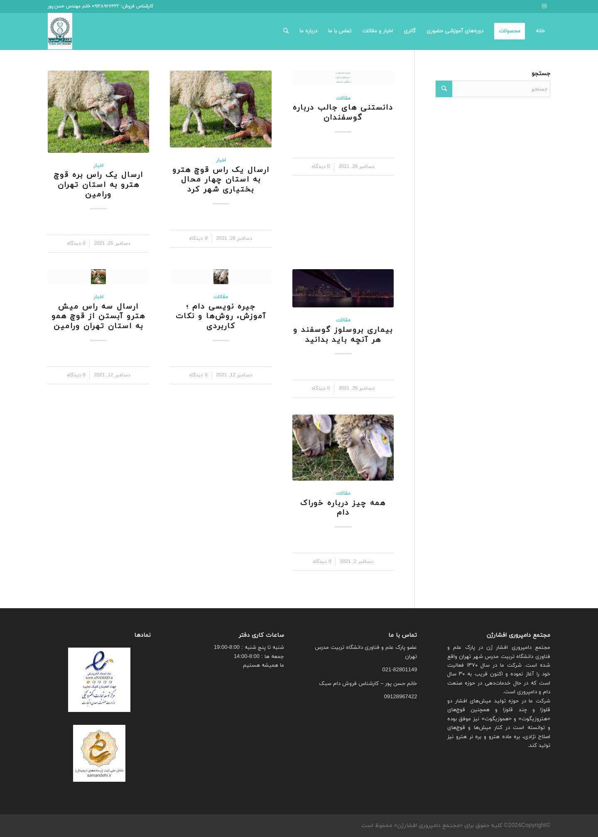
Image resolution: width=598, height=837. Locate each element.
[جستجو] (286, 31)
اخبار (221, 160)
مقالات (343, 98)
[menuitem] (540, 31)
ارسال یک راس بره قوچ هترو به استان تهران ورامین (98, 185)
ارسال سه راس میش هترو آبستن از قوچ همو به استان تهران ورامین (98, 316)
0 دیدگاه (320, 166)
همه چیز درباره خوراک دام (343, 508)
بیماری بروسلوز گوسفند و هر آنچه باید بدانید (343, 335)
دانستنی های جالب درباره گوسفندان (343, 113)
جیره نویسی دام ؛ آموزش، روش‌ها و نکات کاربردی (221, 316)
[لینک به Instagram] (544, 6)
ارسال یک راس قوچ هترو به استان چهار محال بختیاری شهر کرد (221, 180)
